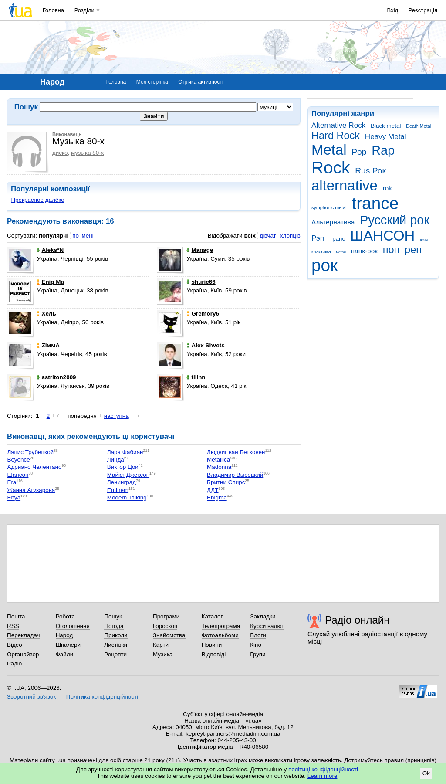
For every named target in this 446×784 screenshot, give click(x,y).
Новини (212, 644)
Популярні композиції (50, 189)
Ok (426, 773)
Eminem (117, 490)
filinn (195, 377)
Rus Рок (370, 170)
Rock (330, 167)
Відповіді (214, 654)
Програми (166, 616)
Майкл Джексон (128, 475)
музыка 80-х (87, 152)
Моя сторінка (152, 82)
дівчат (268, 235)
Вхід (393, 10)
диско (60, 152)
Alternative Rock (338, 125)
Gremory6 (202, 313)
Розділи (84, 10)
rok (387, 188)
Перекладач (23, 635)
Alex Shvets (205, 345)
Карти (161, 644)
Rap (383, 150)
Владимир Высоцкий (235, 475)
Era (11, 482)
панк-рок (364, 251)
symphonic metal (329, 207)
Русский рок (394, 220)
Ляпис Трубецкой (30, 452)
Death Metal (418, 126)
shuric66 (200, 281)
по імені (83, 235)
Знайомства (169, 635)
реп (413, 249)
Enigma (217, 498)
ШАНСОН (382, 235)
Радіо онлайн (357, 620)
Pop (358, 151)
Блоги (258, 635)
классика (321, 251)
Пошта (16, 616)
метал (341, 252)
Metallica (218, 459)
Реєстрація (423, 10)
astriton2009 (56, 377)
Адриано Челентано (34, 467)
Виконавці (25, 436)
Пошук (113, 616)
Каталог (212, 616)
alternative (344, 185)
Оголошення (73, 626)
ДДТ (212, 490)
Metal (329, 150)
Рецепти (115, 654)
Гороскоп (165, 626)
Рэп (317, 238)
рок (324, 265)
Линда (115, 459)
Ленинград (121, 482)
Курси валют (267, 626)
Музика (162, 654)
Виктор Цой (123, 467)
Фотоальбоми (220, 635)
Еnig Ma (50, 281)
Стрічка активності (200, 82)
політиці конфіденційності (323, 769)
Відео (14, 644)
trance (375, 203)
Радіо (14, 663)
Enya (13, 498)
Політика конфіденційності (102, 696)
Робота (65, 616)
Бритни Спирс (226, 482)
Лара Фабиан (125, 452)
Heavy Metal (385, 136)
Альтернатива (333, 222)
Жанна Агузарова (31, 490)
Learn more (322, 776)
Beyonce (18, 459)
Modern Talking (127, 498)
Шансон (17, 475)
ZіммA (48, 345)
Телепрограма (221, 626)
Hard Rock (335, 135)
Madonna (219, 467)
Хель (46, 313)
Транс (337, 238)
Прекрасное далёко (37, 200)
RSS (13, 626)
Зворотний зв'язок (31, 696)
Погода (113, 626)
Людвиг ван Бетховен (236, 452)
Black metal (386, 125)
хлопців (290, 235)
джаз (424, 239)
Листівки (115, 644)
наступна (116, 416)
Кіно (255, 644)
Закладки (262, 616)
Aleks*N (50, 250)
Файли (65, 654)
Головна (53, 10)
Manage (199, 250)
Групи (257, 654)
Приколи (115, 635)
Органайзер (23, 654)
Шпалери (68, 644)
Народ (64, 635)
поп (391, 249)
